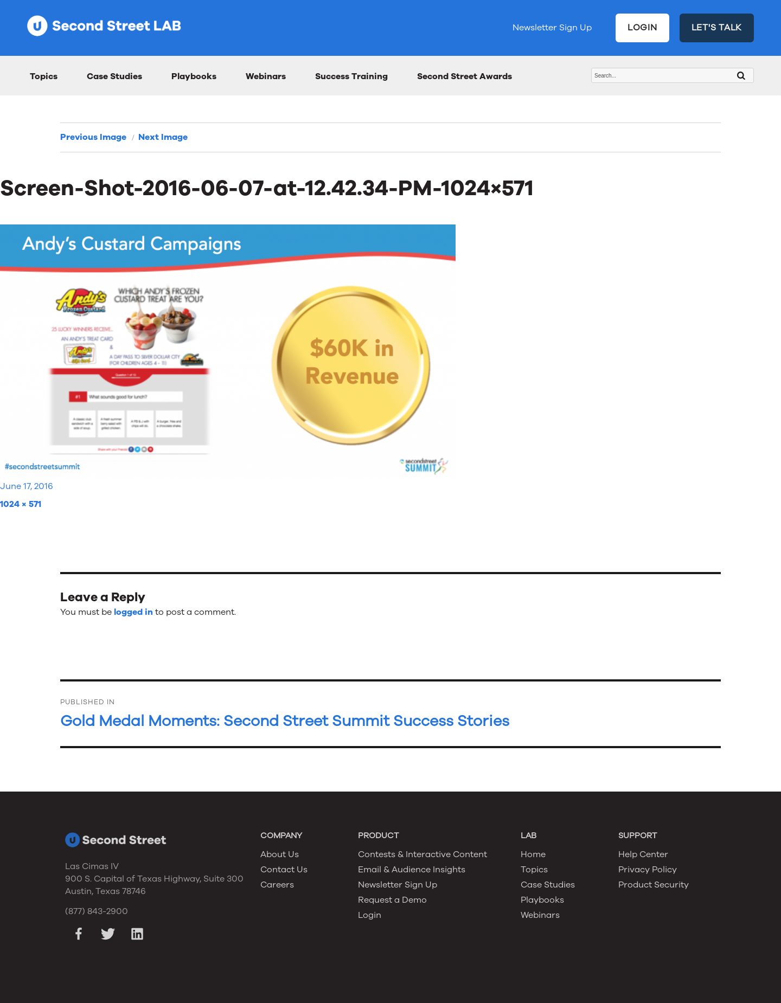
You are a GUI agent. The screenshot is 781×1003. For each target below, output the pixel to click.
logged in (133, 612)
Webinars (266, 76)
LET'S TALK (717, 28)
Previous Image (93, 137)
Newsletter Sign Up (552, 28)
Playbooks (193, 76)
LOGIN (642, 28)
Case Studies (114, 76)
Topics (43, 76)
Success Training (351, 76)
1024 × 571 (20, 504)
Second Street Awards (464, 76)
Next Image (163, 137)
